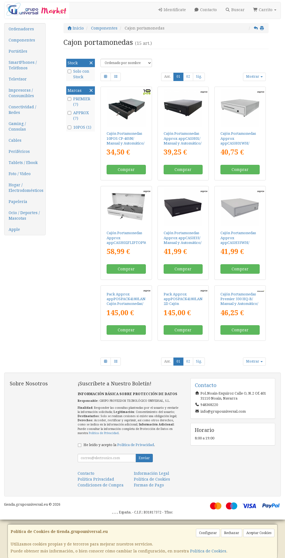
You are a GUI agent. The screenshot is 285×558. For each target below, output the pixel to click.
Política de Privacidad (104, 471)
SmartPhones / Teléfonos (23, 65)
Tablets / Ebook (23, 162)
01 (178, 77)
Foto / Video (20, 174)
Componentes (22, 40)
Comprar (126, 169)
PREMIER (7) (79, 102)
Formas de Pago (149, 523)
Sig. (199, 77)
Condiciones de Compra (101, 523)
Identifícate (172, 10)
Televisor (18, 79)
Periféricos (19, 151)
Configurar (208, 533)
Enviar (144, 496)
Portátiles (18, 51)
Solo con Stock (78, 74)
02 (188, 77)
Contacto (205, 10)
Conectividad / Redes (22, 110)
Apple (14, 229)
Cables (15, 140)
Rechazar (231, 533)
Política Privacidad (96, 517)
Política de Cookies (208, 551)
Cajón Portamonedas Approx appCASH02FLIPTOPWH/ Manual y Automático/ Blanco (129, 242)
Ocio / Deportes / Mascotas (24, 216)
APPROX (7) (78, 116)
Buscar (235, 10)
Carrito (265, 10)
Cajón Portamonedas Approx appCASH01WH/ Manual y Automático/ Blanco (239, 143)
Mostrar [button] (254, 77)
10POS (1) (79, 127)
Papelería (18, 201)
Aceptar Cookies (258, 533)
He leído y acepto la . (119, 483)
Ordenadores (21, 29)
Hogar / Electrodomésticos (26, 188)
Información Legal (151, 512)
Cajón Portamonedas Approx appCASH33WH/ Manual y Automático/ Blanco (239, 242)
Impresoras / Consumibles (21, 93)
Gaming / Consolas (17, 126)
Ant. (167, 77)
